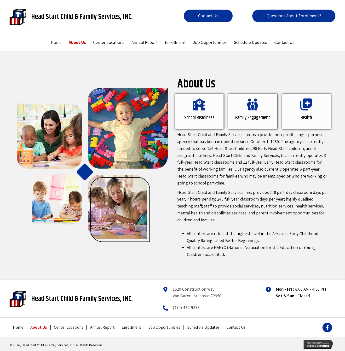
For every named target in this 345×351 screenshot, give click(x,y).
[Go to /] (18, 17)
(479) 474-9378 (186, 307)
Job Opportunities (164, 327)
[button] (208, 16)
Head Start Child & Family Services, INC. (82, 17)
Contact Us (236, 327)
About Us (38, 327)
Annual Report (102, 327)
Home (18, 327)
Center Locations (68, 327)
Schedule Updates (203, 327)
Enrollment (131, 327)
